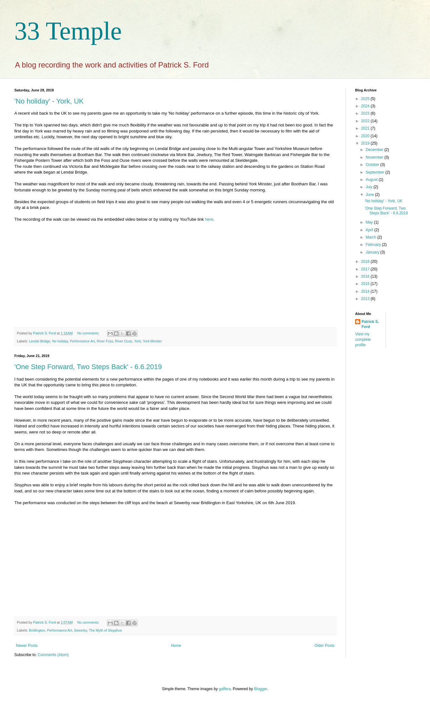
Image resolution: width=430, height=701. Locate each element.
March (371, 237)
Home (176, 645)
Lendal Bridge (39, 341)
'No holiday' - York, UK (49, 101)
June (370, 194)
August (372, 179)
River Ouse (123, 341)
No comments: (88, 333)
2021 (366, 128)
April (370, 230)
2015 (366, 284)
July (370, 187)
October (373, 164)
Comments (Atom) (53, 655)
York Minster (152, 341)
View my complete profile (363, 339)
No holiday (60, 341)
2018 (366, 261)
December (375, 149)
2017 (366, 269)
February (374, 244)
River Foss (105, 341)
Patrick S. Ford (370, 324)
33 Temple (68, 31)
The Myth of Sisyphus (105, 630)
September (375, 172)
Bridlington (37, 630)
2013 (366, 299)
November (375, 157)
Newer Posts (27, 645)
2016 (366, 276)
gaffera (225, 689)
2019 (366, 143)
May (370, 222)
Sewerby (80, 630)
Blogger (260, 689)
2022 (366, 121)
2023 (366, 113)
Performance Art (82, 341)
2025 (366, 99)
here (209, 219)
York (137, 341)
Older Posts (324, 645)
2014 (366, 291)
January (373, 252)
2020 (366, 136)
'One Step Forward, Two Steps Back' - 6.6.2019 (88, 367)
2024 (366, 106)
